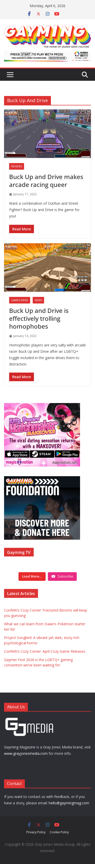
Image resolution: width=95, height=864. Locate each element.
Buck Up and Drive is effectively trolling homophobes (39, 318)
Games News (19, 300)
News (38, 300)
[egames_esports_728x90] (47, 54)
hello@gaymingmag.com (69, 803)
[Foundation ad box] (42, 479)
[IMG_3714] (42, 405)
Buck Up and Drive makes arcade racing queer (46, 180)
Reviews (16, 166)
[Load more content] (32, 576)
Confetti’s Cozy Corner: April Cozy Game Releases (44, 651)
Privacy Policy (36, 832)
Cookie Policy (59, 832)
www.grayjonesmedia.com (26, 753)
